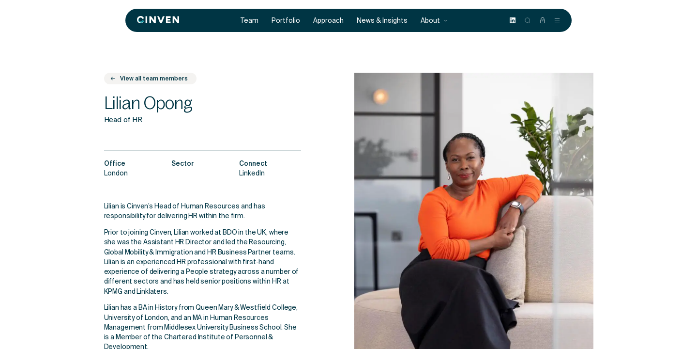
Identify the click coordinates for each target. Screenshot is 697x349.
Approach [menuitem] (328, 20)
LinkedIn (252, 174)
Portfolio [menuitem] (286, 20)
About (434, 20)
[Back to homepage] (158, 20)
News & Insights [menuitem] (382, 20)
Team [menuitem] (249, 20)
